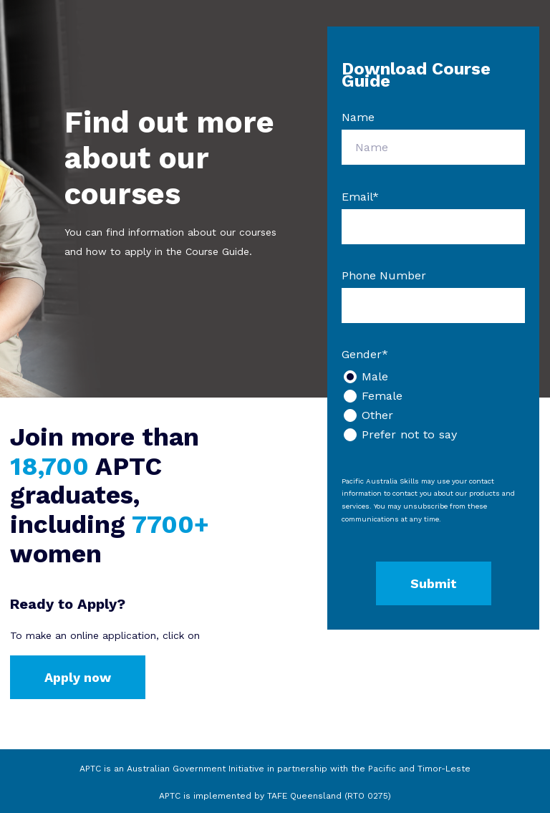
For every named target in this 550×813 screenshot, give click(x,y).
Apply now (77, 677)
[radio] (433, 376)
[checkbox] (433, 405)
